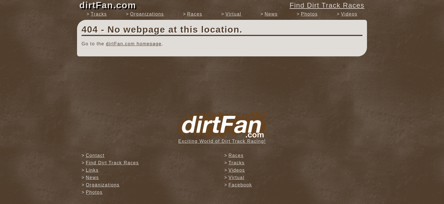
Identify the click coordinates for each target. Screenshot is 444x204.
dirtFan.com (107, 5)
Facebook (240, 184)
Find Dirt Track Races (327, 5)
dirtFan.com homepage (134, 43)
